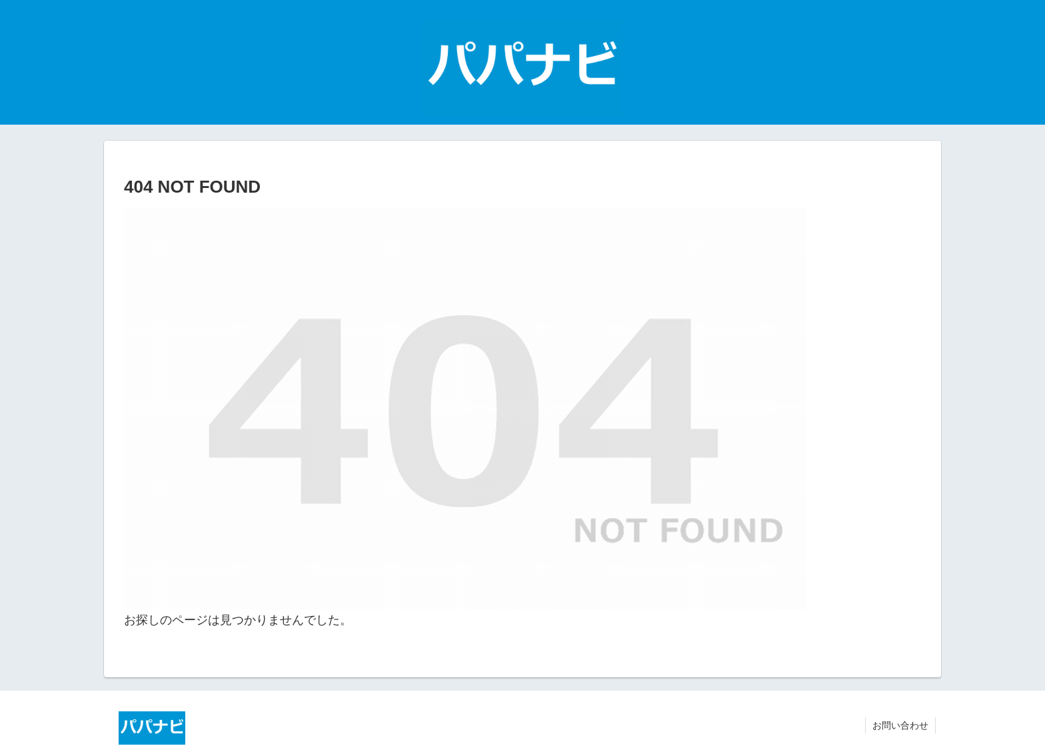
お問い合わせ (900, 725)
